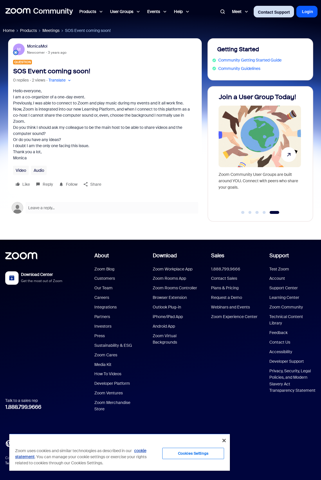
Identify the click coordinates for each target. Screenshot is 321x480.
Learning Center (284, 297)
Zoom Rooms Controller (175, 287)
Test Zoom (279, 269)
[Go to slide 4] (264, 212)
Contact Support (274, 12)
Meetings (50, 30)
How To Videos (107, 373)
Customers (104, 278)
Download (165, 255)
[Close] (224, 440)
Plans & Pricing (225, 287)
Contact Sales (224, 278)
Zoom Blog (104, 269)
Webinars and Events (230, 307)
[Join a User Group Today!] (260, 151)
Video (21, 170)
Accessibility (280, 351)
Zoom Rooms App (169, 278)
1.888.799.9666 (23, 407)
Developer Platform (112, 383)
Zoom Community (286, 307)
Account (277, 278)
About (101, 255)
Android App (164, 326)
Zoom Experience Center (234, 316)
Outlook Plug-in (167, 307)
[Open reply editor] (105, 208)
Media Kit (102, 364)
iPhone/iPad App (168, 316)
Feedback (278, 332)
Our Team (103, 287)
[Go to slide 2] (250, 212)
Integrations (105, 307)
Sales (217, 255)
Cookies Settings (193, 453)
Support (279, 255)
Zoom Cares (105, 355)
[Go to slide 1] (243, 212)
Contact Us (279, 342)
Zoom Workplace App (172, 269)
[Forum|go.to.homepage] (39, 11)
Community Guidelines (239, 68)
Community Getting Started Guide (250, 60)
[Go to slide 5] (274, 212)
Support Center (283, 287)
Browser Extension (170, 297)
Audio (39, 170)
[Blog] (9, 443)
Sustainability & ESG (113, 345)
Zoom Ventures (108, 393)
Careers (101, 297)
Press (99, 335)
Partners (102, 316)
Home (9, 30)
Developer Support (286, 361)
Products (28, 30)
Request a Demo (226, 297)
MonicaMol (37, 46)
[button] (60, 80)
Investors (102, 326)
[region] (119, 452)
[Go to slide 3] (257, 212)
